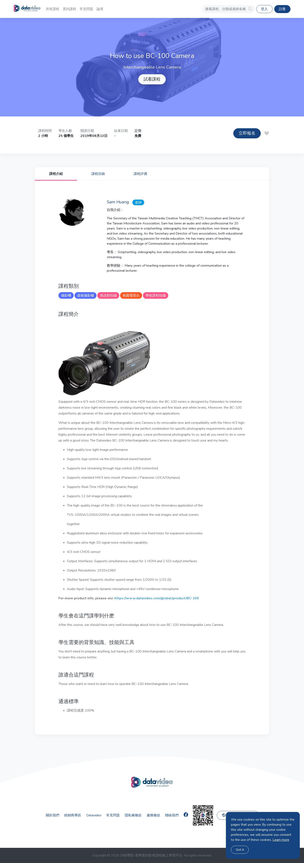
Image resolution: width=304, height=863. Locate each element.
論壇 (99, 9)
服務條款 (153, 815)
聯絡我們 (172, 815)
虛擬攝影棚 (85, 295)
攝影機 (66, 295)
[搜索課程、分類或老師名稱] (228, 9)
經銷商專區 (72, 815)
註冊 (282, 9)
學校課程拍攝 (155, 295)
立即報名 (247, 133)
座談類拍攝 (108, 295)
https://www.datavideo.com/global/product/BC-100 (156, 598)
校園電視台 (131, 295)
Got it (240, 849)
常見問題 (86, 9)
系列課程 (69, 9)
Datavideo (93, 815)
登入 (264, 9)
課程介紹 (56, 174)
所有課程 (52, 9)
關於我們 (52, 815)
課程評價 (140, 174)
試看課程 (152, 79)
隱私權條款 (133, 815)
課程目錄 (98, 174)
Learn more (281, 839)
